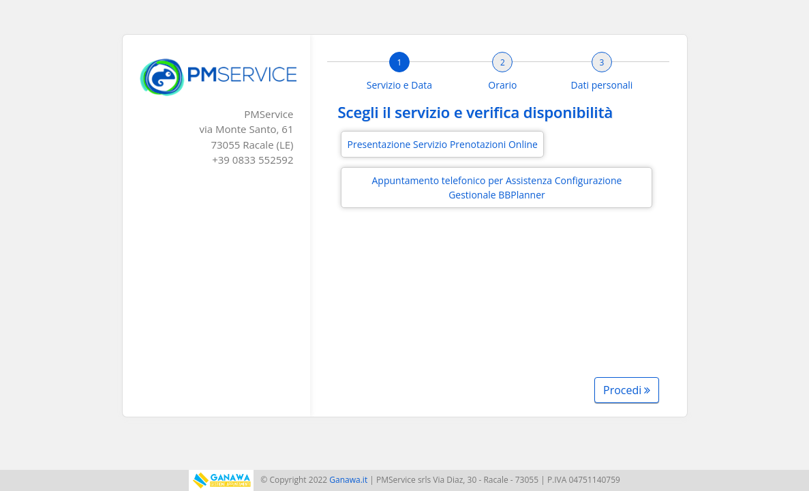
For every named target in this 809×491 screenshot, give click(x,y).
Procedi (626, 390)
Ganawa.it (348, 480)
